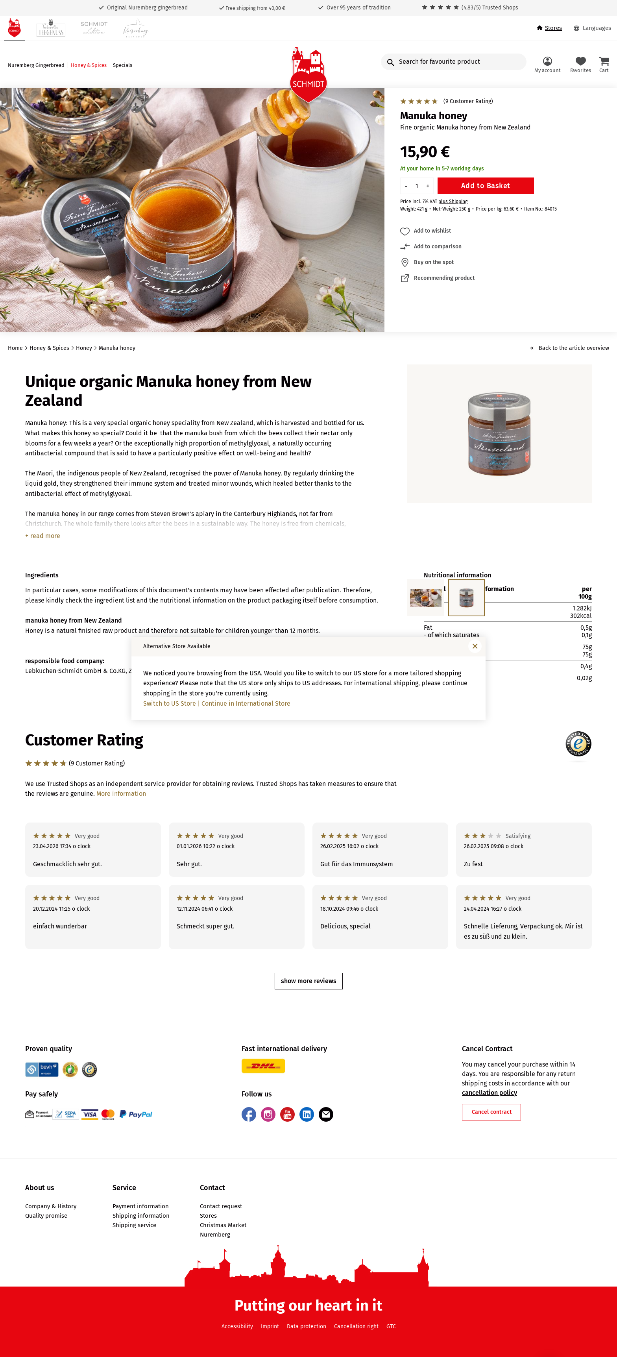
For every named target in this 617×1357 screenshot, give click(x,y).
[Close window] (475, 646)
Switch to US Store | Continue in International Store (216, 703)
